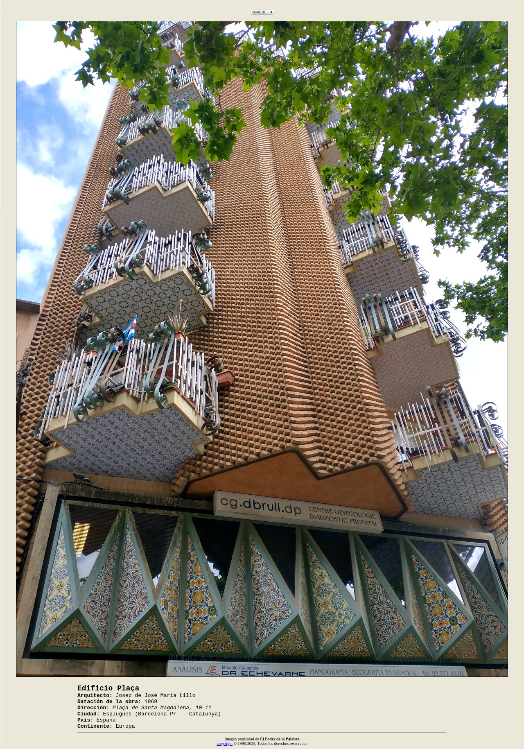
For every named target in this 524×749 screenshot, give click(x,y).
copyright (225, 743)
